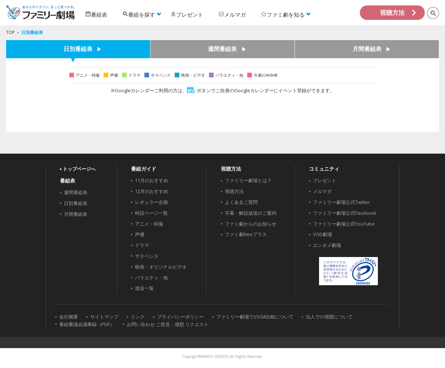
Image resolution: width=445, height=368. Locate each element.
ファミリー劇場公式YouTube (344, 224)
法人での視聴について (329, 316)
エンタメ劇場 (327, 245)
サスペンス (146, 256)
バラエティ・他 (151, 277)
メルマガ (322, 191)
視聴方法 (392, 12)
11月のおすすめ (151, 180)
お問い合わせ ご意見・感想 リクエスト (168, 324)
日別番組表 (78, 49)
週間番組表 (222, 49)
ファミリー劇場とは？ (248, 180)
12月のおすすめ (151, 191)
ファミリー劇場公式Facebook (344, 213)
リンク (138, 316)
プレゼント (324, 180)
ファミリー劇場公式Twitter (341, 202)
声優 (139, 234)
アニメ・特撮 (149, 224)
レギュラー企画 (151, 202)
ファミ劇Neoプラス (246, 234)
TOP (10, 32)
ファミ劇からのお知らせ (250, 224)
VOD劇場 (322, 234)
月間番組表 (367, 49)
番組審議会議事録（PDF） (86, 324)
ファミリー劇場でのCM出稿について (254, 316)
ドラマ (142, 245)
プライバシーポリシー (180, 316)
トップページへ (79, 169)
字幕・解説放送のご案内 (250, 213)
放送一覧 (144, 288)
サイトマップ (104, 316)
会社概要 (68, 316)
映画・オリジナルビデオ (161, 267)
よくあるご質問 (241, 202)
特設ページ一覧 (151, 213)
